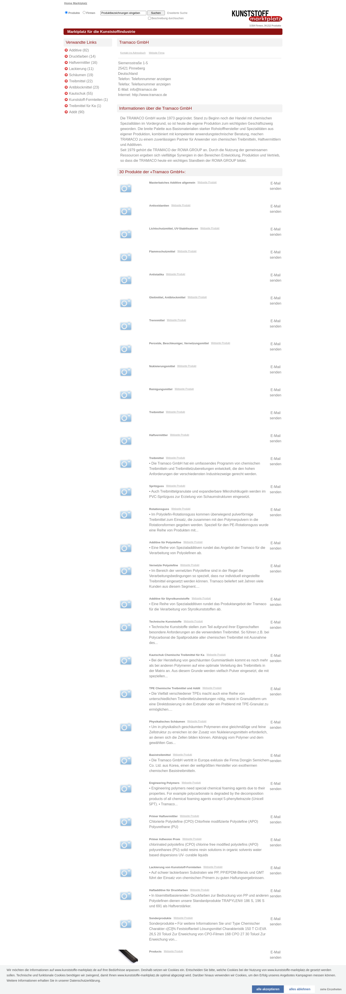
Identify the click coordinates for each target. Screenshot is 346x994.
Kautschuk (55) (81, 93)
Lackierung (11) (81, 69)
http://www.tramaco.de (149, 95)
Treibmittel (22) (81, 81)
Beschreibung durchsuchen (168, 18)
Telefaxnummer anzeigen (151, 84)
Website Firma (156, 52)
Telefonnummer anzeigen (151, 79)
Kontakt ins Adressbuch (133, 52)
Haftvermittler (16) (83, 62)
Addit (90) (76, 112)
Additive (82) (79, 50)
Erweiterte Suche (177, 13)
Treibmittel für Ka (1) (85, 106)
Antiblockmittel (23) (84, 87)
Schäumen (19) (81, 75)
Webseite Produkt (207, 182)
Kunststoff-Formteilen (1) (88, 100)
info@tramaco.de (143, 89)
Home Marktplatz (75, 3)
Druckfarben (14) (82, 56)
